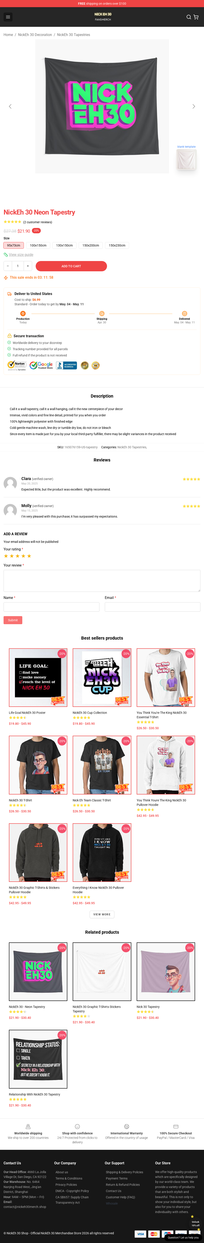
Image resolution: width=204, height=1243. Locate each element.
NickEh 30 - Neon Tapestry (27, 1007)
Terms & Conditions (69, 1178)
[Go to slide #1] (90, 183)
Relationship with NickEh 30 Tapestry (34, 1094)
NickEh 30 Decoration (35, 35)
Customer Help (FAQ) (120, 1197)
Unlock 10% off (196, 1224)
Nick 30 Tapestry (148, 1007)
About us (62, 1172)
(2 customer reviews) (37, 222)
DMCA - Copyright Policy (72, 1191)
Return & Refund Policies (123, 1184)
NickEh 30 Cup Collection (90, 712)
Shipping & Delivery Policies (124, 1172)
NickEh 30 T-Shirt (20, 800)
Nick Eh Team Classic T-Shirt (92, 800)
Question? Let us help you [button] (183, 1237)
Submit (13, 620)
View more (102, 914)
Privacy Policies (66, 1184)
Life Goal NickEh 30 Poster (27, 712)
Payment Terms (117, 1178)
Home (8, 35)
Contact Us (113, 1191)
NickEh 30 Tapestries (73, 35)
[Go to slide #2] (113, 183)
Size (7, 238)
